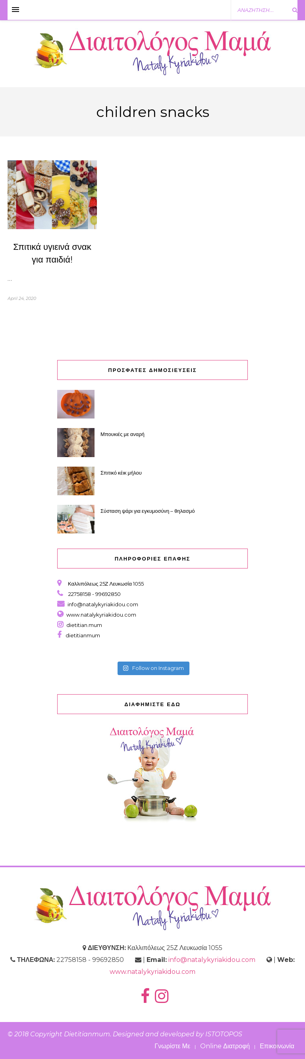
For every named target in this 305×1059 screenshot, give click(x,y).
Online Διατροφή (225, 1046)
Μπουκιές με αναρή (122, 434)
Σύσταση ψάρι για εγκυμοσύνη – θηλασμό (148, 511)
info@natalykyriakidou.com (103, 604)
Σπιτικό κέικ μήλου (121, 472)
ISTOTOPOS (223, 1034)
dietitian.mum (83, 625)
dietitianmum (81, 635)
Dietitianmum (87, 1034)
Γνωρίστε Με (172, 1046)
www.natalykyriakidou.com (101, 614)
